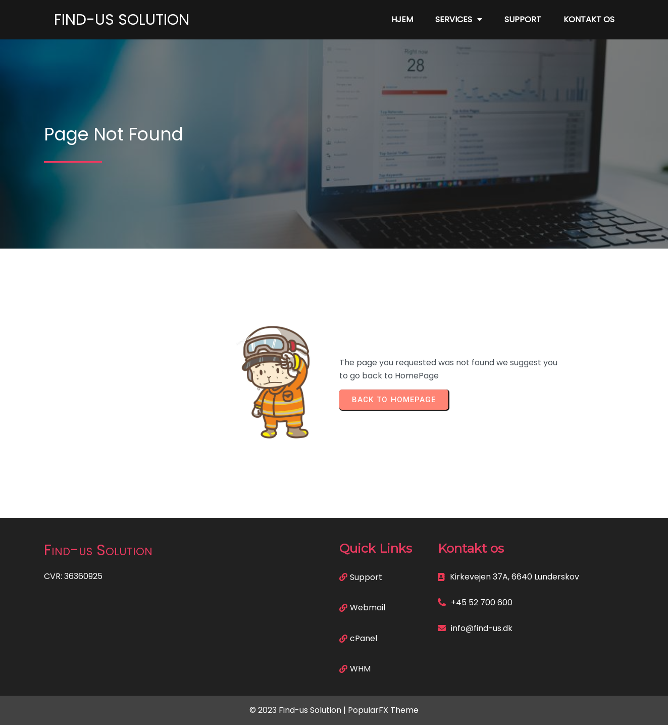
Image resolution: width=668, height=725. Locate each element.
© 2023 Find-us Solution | (298, 710)
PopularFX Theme (383, 710)
